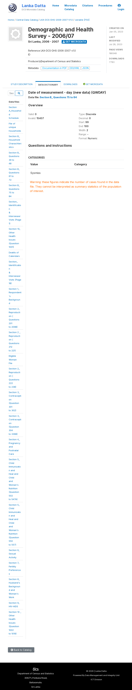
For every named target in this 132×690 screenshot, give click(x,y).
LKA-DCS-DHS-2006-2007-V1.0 (56, 20)
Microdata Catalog (70, 7)
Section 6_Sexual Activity (14, 554)
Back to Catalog (21, 649)
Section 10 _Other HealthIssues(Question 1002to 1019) (15, 623)
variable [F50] (82, 20)
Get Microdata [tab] (93, 84)
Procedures (105, 5)
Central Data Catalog (27, 20)
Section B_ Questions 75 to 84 (58, 97)
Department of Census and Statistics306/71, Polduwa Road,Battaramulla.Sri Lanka (36, 680)
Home (55, 5)
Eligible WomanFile (13, 360)
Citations (87, 5)
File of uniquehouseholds (15, 127)
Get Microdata (74, 41)
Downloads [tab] (70, 84)
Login (121, 7)
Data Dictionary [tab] (48, 84)
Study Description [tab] (21, 84)
